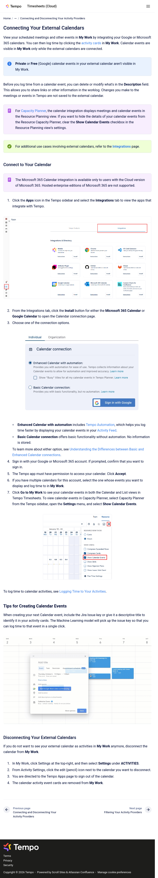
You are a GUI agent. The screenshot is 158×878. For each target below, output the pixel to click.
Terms (7, 855)
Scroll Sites (58, 872)
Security (8, 865)
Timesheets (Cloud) (42, 6)
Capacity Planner (33, 111)
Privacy (7, 860)
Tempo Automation (100, 425)
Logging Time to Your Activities (82, 591)
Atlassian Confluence (81, 872)
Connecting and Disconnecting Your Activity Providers (52, 18)
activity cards (91, 43)
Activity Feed (106, 430)
